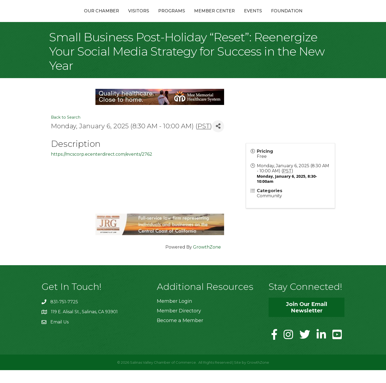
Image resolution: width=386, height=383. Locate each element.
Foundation (315, 17)
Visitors (109, 17)
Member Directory (179, 323)
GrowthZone (207, 259)
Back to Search (65, 130)
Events (282, 17)
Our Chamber (72, 17)
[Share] (218, 139)
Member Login (174, 314)
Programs (142, 17)
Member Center (243, 17)
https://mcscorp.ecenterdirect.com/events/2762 (101, 167)
